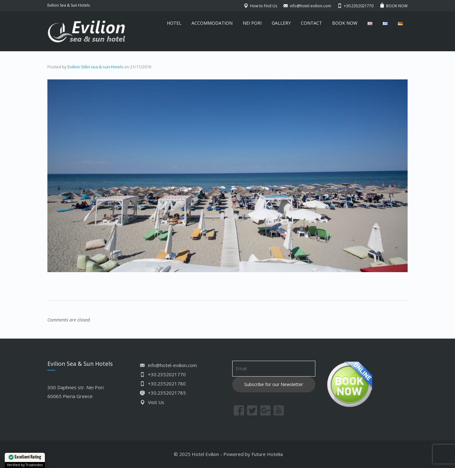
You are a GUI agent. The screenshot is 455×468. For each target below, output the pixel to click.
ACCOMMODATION (212, 23)
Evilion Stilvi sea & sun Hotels (95, 67)
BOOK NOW (344, 23)
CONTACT (311, 23)
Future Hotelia (267, 454)
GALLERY (281, 23)
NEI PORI (252, 23)
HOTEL (174, 23)
